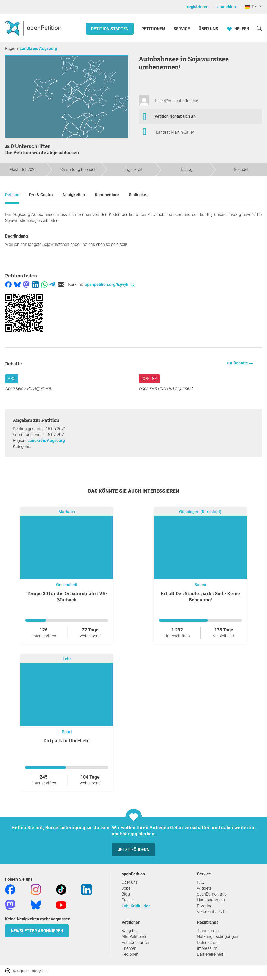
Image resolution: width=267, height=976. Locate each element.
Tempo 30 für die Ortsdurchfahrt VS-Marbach (67, 596)
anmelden (226, 6)
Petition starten (109, 28)
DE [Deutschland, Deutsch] (251, 6)
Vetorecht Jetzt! (211, 911)
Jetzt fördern (133, 849)
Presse (128, 900)
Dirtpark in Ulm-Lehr (66, 740)
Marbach (66, 511)
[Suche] (259, 28)
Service (182, 28)
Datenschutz (208, 942)
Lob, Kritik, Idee (136, 905)
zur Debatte (238, 362)
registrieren (198, 6)
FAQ (200, 882)
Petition (12, 194)
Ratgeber (130, 930)
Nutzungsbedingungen (217, 936)
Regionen (130, 954)
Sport (67, 731)
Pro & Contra (41, 194)
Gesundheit (66, 584)
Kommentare (107, 194)
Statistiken (139, 194)
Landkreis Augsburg (38, 48)
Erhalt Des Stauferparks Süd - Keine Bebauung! (200, 596)
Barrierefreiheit (210, 954)
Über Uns (208, 28)
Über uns (130, 882)
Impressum (207, 948)
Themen (129, 948)
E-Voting (204, 905)
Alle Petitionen (135, 936)
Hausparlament (211, 900)
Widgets (204, 888)
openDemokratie (212, 894)
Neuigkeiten (74, 194)
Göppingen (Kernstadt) (200, 511)
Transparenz (208, 930)
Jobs (126, 888)
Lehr (67, 658)
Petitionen (153, 28)
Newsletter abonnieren (37, 930)
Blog (126, 894)
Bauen (200, 584)
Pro (12, 378)
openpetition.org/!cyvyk (110, 284)
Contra (149, 378)
